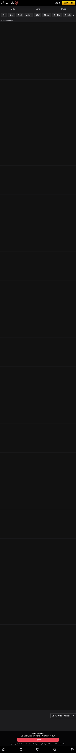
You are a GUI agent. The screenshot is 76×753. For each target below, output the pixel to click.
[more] (72, 749)
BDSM (46, 15)
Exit (64, 744)
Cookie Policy (33, 744)
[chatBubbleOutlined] (21, 749)
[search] (55, 749)
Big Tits (57, 15)
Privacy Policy (42, 744)
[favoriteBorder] (38, 749)
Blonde (68, 15)
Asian (28, 15)
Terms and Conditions (55, 744)
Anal (20, 15)
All (4, 15)
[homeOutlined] (4, 749)
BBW (38, 15)
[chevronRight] (73, 15)
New (11, 15)
